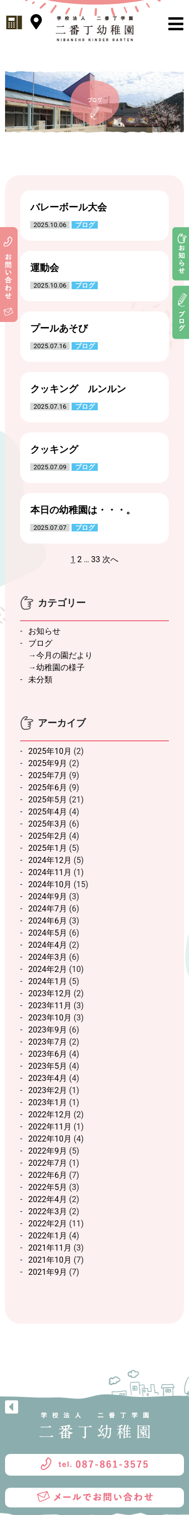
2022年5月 (47, 1187)
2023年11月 (50, 1005)
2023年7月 (47, 1042)
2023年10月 (50, 1017)
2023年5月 (47, 1066)
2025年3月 (47, 824)
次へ (110, 559)
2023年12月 (50, 993)
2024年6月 (47, 921)
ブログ (40, 643)
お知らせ (44, 631)
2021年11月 (50, 1248)
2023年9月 (47, 1030)
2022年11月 (50, 1126)
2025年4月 (47, 812)
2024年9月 (47, 896)
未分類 (40, 679)
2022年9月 (47, 1151)
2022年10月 (50, 1139)
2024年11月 (50, 872)
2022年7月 (47, 1163)
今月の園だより (64, 655)
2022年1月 (47, 1235)
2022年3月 (47, 1211)
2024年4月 (47, 945)
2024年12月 (50, 860)
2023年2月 (47, 1090)
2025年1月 (47, 848)
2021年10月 (50, 1260)
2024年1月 (47, 981)
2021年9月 (47, 1272)
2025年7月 (47, 775)
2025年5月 (47, 799)
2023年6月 (47, 1054)
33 (95, 559)
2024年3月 (47, 957)
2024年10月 (50, 884)
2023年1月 (47, 1102)
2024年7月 (47, 908)
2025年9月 (47, 763)
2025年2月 (47, 836)
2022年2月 (47, 1223)
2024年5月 (47, 933)
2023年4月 (47, 1078)
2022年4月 (47, 1199)
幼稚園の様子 (60, 667)
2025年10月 (50, 751)
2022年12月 (50, 1114)
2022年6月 (47, 1175)
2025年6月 (47, 787)
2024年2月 (47, 969)
